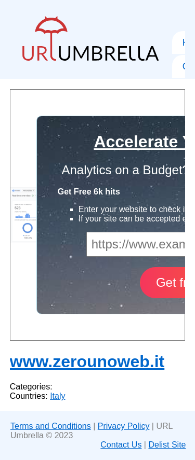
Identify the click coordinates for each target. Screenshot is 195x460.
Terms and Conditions (50, 426)
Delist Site (167, 444)
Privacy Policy (124, 426)
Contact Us (120, 444)
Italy (57, 396)
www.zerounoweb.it (87, 361)
